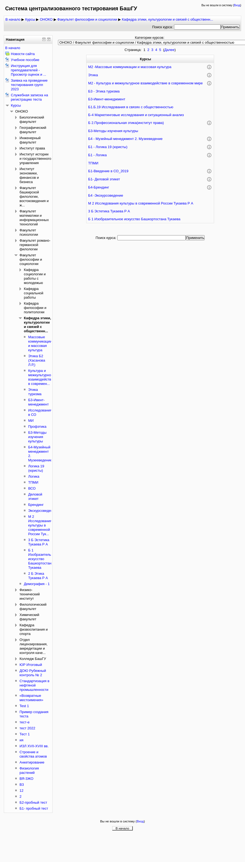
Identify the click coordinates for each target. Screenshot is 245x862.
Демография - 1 (37, 584)
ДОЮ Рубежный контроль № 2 (33, 673)
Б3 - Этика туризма (104, 91)
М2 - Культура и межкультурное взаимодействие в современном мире (145, 83)
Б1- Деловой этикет (104, 179)
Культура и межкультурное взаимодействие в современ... (41, 377)
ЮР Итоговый (31, 665)
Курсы (30, 19)
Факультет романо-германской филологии (35, 244)
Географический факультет (33, 130)
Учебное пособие (25, 60)
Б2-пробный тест (33, 802)
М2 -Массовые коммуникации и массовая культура (129, 67)
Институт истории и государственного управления (35, 158)
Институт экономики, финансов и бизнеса (29, 175)
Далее (169, 50)
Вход (237, 5)
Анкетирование (32, 762)
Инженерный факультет (30, 140)
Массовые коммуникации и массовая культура (40, 343)
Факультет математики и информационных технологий (34, 217)
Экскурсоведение (42, 511)
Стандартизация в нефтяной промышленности (34, 685)
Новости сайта (23, 54)
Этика (93, 75)
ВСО (32, 488)
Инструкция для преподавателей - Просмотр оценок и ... (28, 70)
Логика (33, 476)
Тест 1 (25, 734)
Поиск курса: (163, 27)
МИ (31, 421)
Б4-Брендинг (98, 187)
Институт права (32, 148)
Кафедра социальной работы (33, 293)
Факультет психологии (29, 232)
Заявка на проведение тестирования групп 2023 (29, 84)
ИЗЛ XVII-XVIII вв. (34, 746)
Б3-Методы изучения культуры (113, 131)
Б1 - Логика (97, 155)
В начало (12, 19)
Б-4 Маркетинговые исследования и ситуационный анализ (136, 115)
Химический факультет (29, 617)
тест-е (25, 722)
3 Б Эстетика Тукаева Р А (109, 211)
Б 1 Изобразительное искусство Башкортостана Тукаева (134, 219)
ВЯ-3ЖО (26, 779)
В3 (22, 785)
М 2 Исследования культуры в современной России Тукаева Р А (140, 203)
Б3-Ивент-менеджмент (106, 99)
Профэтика (37, 426)
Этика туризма (34, 392)
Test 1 (24, 706)
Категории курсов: (149, 38)
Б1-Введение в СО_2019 (108, 171)
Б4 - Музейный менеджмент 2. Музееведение (125, 139)
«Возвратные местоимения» (31, 698)
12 (21, 790)
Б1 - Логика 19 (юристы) (107, 147)
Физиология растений (29, 770)
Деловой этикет (35, 496)
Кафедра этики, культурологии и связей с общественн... (167, 19)
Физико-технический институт (30, 594)
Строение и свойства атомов (33, 754)
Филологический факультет (33, 606)
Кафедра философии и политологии (35, 307)
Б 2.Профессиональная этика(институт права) (126, 123)
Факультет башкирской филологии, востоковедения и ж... (34, 196)
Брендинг (36, 505)
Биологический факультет (32, 119)
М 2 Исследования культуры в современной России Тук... (40, 525)
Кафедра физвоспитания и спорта (34, 629)
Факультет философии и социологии (87, 19)
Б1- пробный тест (34, 808)
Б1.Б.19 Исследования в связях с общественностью (130, 107)
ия (21, 740)
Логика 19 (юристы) (36, 468)
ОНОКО (46, 19)
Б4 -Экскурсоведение (105, 195)
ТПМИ (93, 163)
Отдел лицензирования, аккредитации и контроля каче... (33, 646)
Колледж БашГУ (33, 659)
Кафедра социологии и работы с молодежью (35, 276)
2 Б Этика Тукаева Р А (38, 576)
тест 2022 (27, 728)
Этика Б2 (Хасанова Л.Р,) (36, 360)
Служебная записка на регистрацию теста (29, 97)
